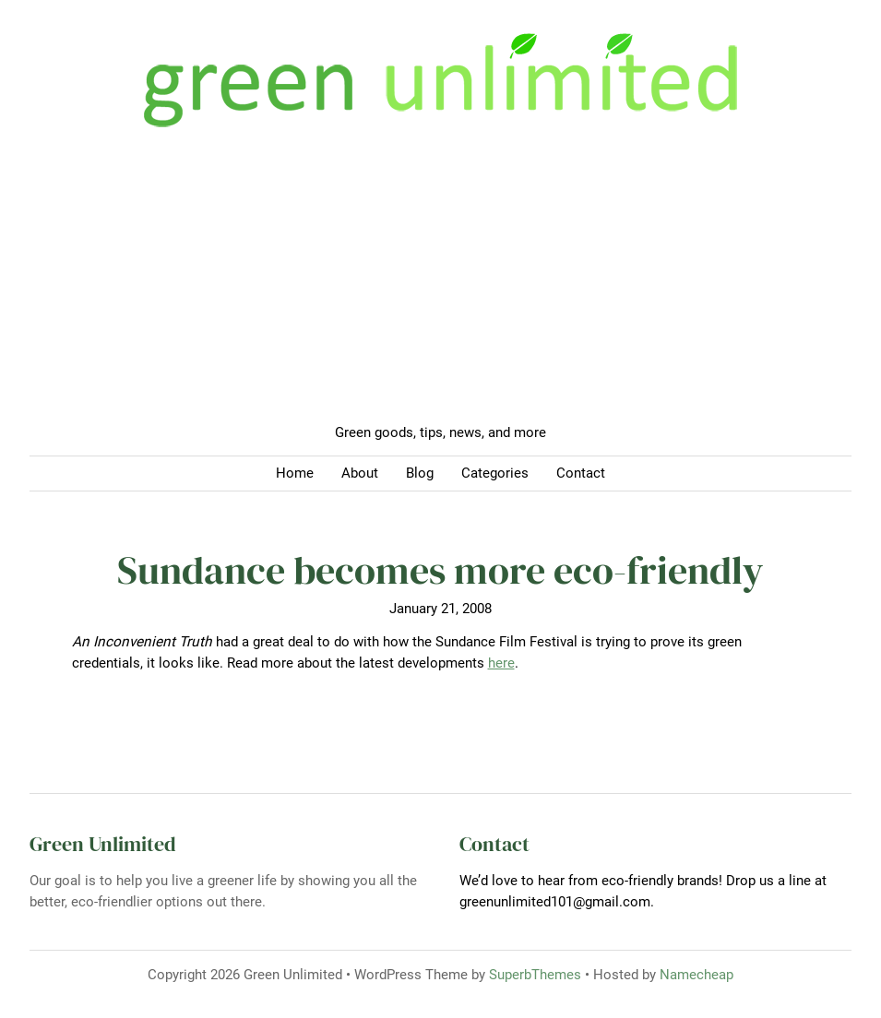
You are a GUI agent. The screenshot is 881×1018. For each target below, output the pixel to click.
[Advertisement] (440, 284)
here (501, 663)
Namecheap (696, 974)
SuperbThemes (535, 974)
